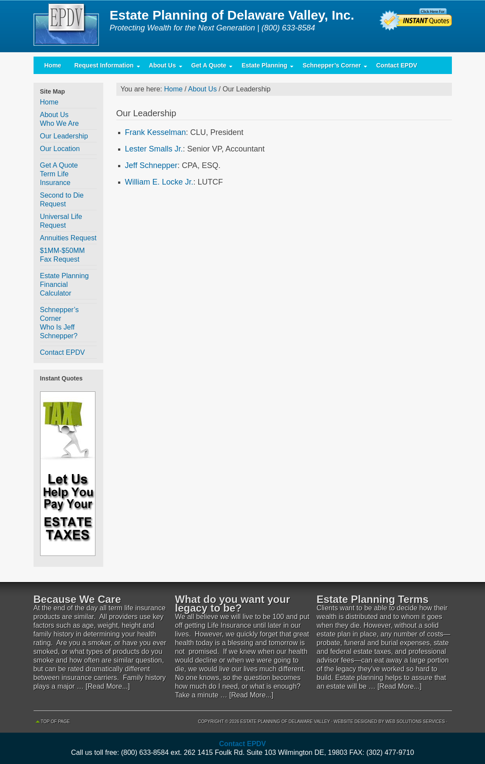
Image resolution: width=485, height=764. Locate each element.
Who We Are (59, 123)
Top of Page (55, 721)
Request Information (104, 67)
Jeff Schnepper (151, 165)
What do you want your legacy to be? (232, 603)
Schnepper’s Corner (331, 67)
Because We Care (77, 599)
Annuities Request (68, 238)
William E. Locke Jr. (159, 182)
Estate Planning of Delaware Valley (68, 26)
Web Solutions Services (415, 721)
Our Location (60, 148)
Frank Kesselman (155, 132)
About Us (162, 67)
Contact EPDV (396, 65)
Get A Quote (209, 67)
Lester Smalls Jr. (154, 149)
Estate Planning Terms (373, 599)
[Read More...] (108, 686)
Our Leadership (64, 136)
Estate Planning (264, 67)
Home (52, 65)
